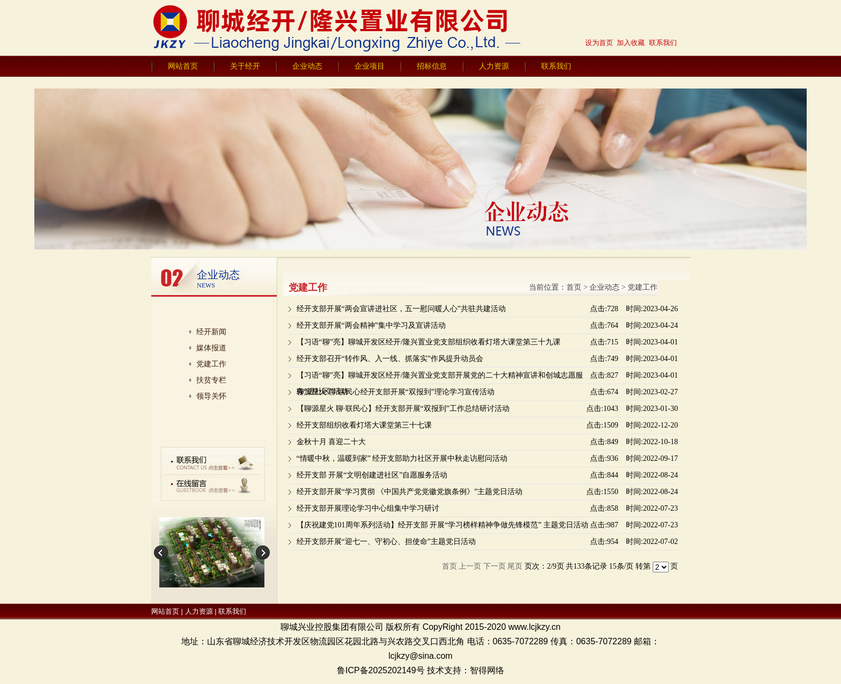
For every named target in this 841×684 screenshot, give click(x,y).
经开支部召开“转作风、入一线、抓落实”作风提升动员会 (390, 359)
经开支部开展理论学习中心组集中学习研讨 (368, 508)
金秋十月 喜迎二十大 (331, 442)
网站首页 (183, 66)
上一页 (470, 566)
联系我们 (556, 66)
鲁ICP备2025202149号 (381, 670)
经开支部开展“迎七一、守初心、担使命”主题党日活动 (386, 542)
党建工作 (211, 363)
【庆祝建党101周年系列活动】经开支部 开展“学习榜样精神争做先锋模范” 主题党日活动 (442, 525)
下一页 (494, 566)
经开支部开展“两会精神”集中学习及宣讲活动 (371, 325)
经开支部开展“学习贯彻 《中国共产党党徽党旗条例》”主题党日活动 (410, 492)
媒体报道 (211, 347)
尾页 (514, 566)
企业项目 (370, 66)
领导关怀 (211, 396)
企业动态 (307, 66)
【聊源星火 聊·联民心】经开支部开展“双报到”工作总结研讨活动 (403, 408)
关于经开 (245, 66)
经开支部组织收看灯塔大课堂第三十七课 (364, 425)
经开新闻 (211, 331)
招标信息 (432, 66)
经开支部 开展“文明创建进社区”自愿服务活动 (372, 475)
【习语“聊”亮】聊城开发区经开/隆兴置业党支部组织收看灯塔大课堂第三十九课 (428, 342)
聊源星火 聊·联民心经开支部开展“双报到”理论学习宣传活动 (396, 392)
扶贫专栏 (211, 380)
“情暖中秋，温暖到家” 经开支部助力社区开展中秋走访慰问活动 (402, 458)
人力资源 (494, 66)
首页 (573, 287)
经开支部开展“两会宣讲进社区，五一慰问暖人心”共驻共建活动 (401, 309)
